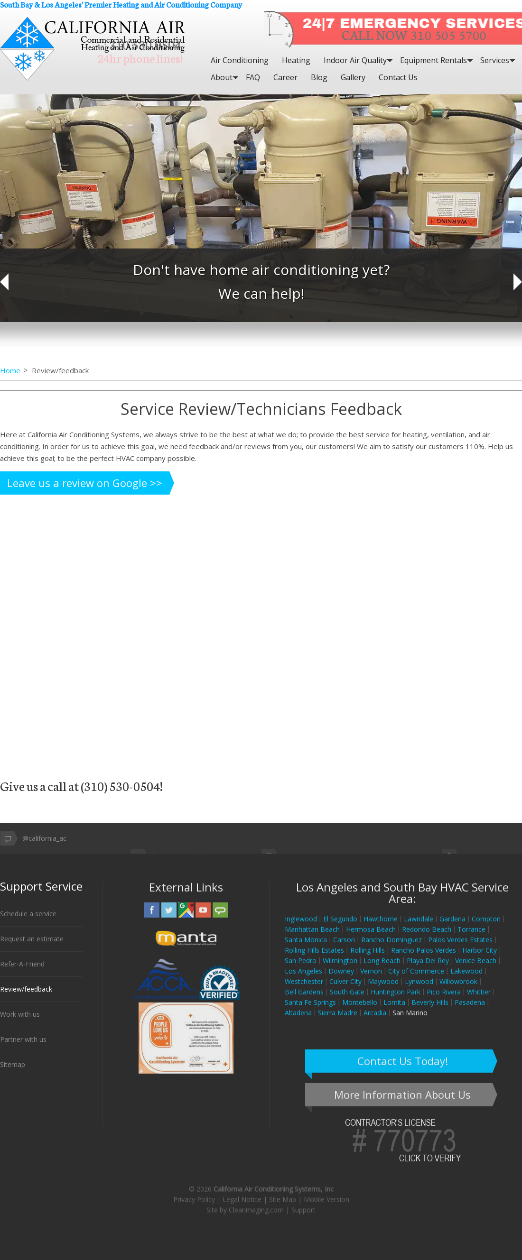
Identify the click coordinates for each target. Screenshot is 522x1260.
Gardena (452, 927)
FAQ (253, 77)
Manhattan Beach (312, 937)
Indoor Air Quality (355, 60)
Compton (486, 927)
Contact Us (398, 77)
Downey (341, 979)
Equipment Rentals (433, 60)
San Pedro (301, 969)
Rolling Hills (367, 958)
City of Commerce (416, 979)
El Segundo (340, 927)
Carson (344, 948)
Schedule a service (28, 915)
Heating (296, 60)
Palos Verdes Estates (460, 948)
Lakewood (466, 979)
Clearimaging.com (256, 1041)
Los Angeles (303, 979)
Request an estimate (32, 941)
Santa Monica (306, 948)
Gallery (353, 77)
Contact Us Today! (402, 1069)
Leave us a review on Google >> (84, 483)
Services (494, 60)
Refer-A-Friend (22, 966)
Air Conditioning (240, 60)
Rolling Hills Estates (314, 958)
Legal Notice (242, 1031)
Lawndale (418, 927)
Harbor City (479, 958)
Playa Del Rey (428, 969)
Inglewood (301, 927)
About (222, 77)
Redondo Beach (426, 937)
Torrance (471, 937)
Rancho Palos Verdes (423, 958)
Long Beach (382, 969)
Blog (319, 77)
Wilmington (340, 969)
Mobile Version (326, 1031)
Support (303, 1041)
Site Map (282, 1031)
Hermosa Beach (371, 937)
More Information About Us (402, 1103)
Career (285, 77)
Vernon (371, 979)
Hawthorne (381, 927)
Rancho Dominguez (391, 948)
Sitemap (12, 1066)
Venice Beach (475, 969)
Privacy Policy (194, 1031)
